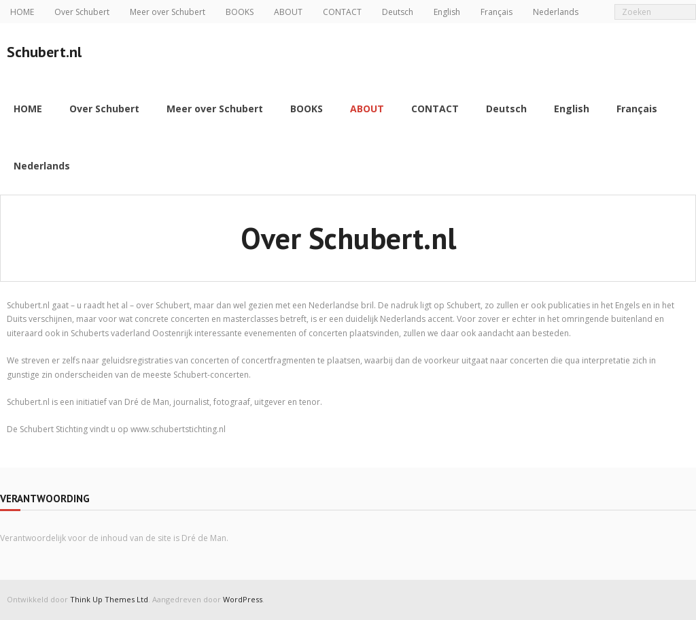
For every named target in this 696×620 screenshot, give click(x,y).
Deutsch (397, 12)
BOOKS (240, 12)
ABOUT (288, 12)
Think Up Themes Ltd (109, 599)
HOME (22, 12)
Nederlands (555, 12)
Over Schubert (81, 12)
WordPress (242, 599)
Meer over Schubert (167, 12)
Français (496, 12)
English (447, 12)
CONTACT (342, 12)
